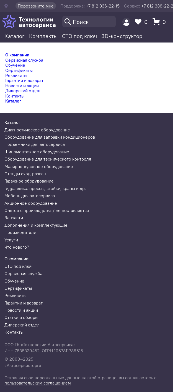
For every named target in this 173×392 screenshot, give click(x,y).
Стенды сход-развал (25, 173)
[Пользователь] (126, 22)
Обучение (15, 65)
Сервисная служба (24, 60)
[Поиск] (89, 21)
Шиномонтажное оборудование (36, 151)
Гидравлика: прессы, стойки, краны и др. (45, 188)
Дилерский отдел (22, 90)
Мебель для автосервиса (29, 195)
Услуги (11, 240)
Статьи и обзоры (21, 317)
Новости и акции (22, 85)
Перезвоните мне (36, 6)
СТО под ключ (79, 36)
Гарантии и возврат (24, 80)
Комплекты (43, 36)
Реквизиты (16, 75)
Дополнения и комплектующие (36, 225)
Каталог (14, 36)
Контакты (14, 96)
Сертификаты (19, 70)
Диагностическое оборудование (37, 130)
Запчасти (13, 217)
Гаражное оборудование (29, 181)
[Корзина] (161, 22)
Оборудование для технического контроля (47, 159)
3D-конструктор (121, 36)
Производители (20, 232)
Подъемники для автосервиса (34, 144)
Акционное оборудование (30, 203)
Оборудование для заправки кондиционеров (49, 137)
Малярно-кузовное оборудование (38, 166)
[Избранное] (142, 22)
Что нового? (16, 247)
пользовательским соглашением (37, 383)
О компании (17, 55)
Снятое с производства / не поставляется (46, 210)
